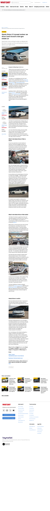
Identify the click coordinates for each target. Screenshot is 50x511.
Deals (8, 6)
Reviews (3, 6)
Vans (32, 2)
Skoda (13, 83)
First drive (6, 27)
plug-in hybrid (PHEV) (16, 93)
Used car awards (21, 416)
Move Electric (20, 422)
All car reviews (20, 406)
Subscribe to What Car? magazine (8, 418)
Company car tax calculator (34, 416)
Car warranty (31, 408)
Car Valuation (31, 415)
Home (2, 27)
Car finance (31, 406)
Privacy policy (39, 431)
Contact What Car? (32, 429)
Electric (22, 6)
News (27, 6)
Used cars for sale (15, 6)
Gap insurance (31, 410)
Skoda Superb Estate (20, 82)
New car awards (20, 415)
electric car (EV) (12, 92)
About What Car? (32, 426)
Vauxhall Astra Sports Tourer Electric (16, 355)
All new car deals (21, 408)
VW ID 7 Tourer (12, 354)
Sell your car (31, 411)
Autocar (19, 418)
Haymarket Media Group (26, 439)
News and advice (6, 376)
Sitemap (30, 428)
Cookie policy (39, 428)
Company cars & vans (40, 6)
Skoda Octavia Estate (18, 285)
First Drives (11, 367)
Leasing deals (20, 411)
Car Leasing (31, 413)
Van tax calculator (32, 418)
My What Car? (45, 2)
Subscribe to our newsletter (9, 414)
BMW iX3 (14, 222)
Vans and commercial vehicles (23, 413)
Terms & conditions (40, 426)
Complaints (39, 433)
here (10, 363)
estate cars (25, 79)
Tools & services (37, 2)
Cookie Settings (40, 429)
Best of (31, 6)
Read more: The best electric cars (16, 358)
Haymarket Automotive (13, 439)
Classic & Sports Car (21, 420)
